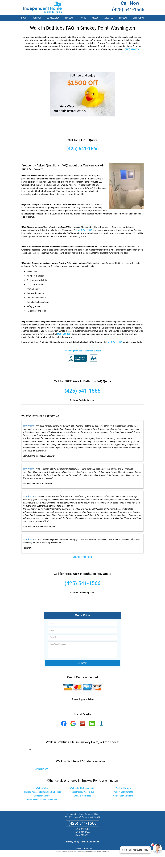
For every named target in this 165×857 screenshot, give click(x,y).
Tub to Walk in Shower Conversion (41, 799)
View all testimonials (82, 557)
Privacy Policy (72, 842)
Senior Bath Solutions (123, 796)
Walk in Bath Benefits (123, 792)
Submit (82, 663)
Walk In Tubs (42, 788)
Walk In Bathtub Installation (82, 788)
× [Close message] (149, 847)
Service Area (53, 18)
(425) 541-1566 (128, 9)
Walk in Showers (123, 788)
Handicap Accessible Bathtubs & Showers (42, 792)
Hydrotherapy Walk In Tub (82, 792)
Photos (82, 18)
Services (37, 19)
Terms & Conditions (90, 842)
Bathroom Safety (42, 796)
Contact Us (138, 18)
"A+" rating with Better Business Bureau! (82, 351)
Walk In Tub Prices (82, 796)
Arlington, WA (41, 769)
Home (23, 18)
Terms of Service (101, 851)
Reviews (69, 18)
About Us (109, 18)
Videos (95, 18)
